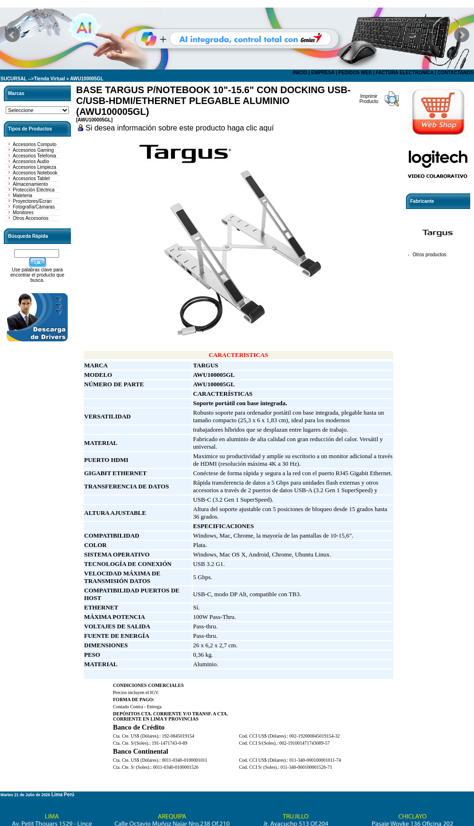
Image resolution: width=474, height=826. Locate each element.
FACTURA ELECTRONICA (404, 72)
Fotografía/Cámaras (34, 206)
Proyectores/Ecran (32, 201)
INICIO (300, 72)
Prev (12, 35)
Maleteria (22, 195)
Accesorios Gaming (33, 150)
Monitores (23, 212)
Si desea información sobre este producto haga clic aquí (180, 128)
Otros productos (429, 254)
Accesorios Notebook (35, 172)
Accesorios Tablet (31, 178)
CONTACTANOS (456, 72)
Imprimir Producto (368, 99)
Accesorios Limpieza (34, 167)
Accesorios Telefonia (34, 155)
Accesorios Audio (31, 161)
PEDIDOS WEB (355, 72)
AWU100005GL (86, 78)
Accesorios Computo (34, 144)
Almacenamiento (30, 184)
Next (461, 35)
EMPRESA (322, 72)
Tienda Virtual (49, 78)
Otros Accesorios (31, 218)
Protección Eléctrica (33, 189)
